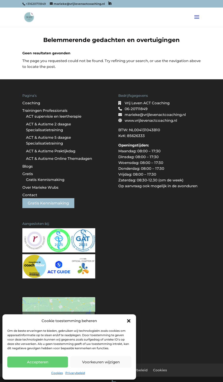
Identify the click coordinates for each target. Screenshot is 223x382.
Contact (29, 195)
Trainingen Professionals (45, 110)
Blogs (27, 166)
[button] (128, 320)
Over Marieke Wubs (40, 187)
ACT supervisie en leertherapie (53, 116)
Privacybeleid (75, 373)
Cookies (57, 373)
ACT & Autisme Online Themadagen (59, 158)
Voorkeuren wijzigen (101, 362)
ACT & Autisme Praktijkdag (50, 151)
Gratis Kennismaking (45, 179)
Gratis (27, 173)
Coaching (31, 103)
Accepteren (37, 362)
